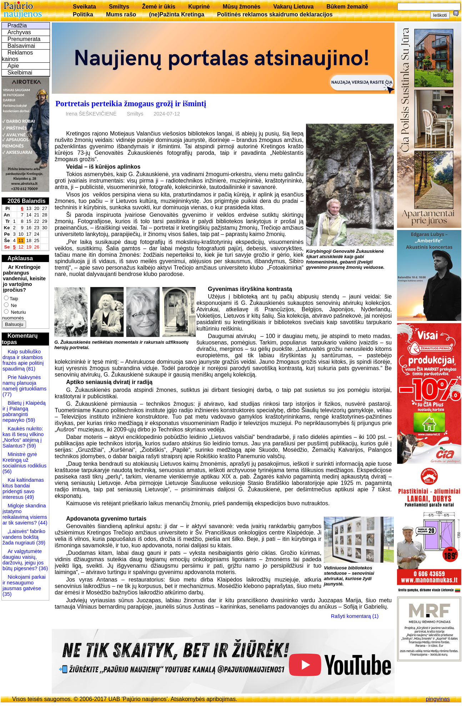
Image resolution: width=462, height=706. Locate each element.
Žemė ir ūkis (158, 7)
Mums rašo (121, 14)
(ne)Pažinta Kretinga (176, 14)
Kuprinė (199, 7)
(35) (7, 594)
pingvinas (438, 699)
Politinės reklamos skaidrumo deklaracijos (275, 14)
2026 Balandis (26, 201)
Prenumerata (24, 39)
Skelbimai (19, 73)
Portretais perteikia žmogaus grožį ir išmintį (130, 103)
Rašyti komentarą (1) (355, 616)
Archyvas (19, 32)
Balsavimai (21, 46)
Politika (83, 14)
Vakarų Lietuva (293, 7)
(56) (7, 471)
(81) (30, 369)
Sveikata (84, 7)
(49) (28, 497)
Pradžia (17, 25)
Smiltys (119, 7)
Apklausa (20, 258)
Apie (13, 66)
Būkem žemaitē (347, 7)
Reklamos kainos (17, 56)
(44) (42, 523)
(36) (42, 568)
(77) (7, 394)
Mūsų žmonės (242, 7)
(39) (40, 543)
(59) (30, 420)
